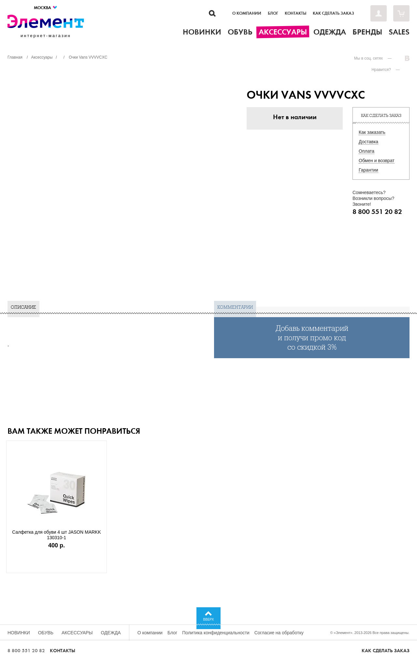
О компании (246, 13)
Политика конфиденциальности (216, 632)
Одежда (111, 632)
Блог (273, 13)
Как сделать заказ (333, 13)
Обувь (45, 632)
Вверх (208, 619)
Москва (46, 7)
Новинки (18, 632)
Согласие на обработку (279, 632)
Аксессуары (77, 632)
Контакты (295, 13)
